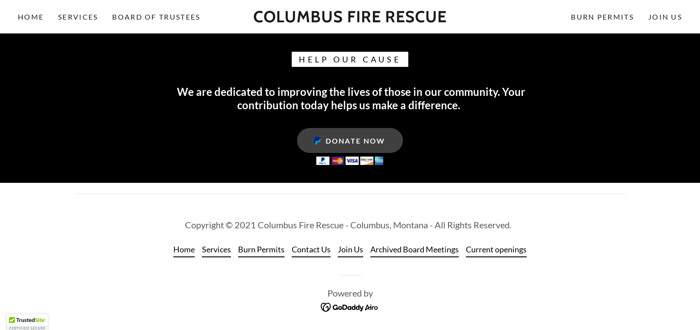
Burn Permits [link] (602, 16)
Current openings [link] (496, 249)
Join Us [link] (665, 16)
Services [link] (78, 16)
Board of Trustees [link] (156, 16)
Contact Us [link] (311, 249)
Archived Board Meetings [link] (414, 249)
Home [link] (31, 16)
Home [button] (184, 249)
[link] (350, 19)
